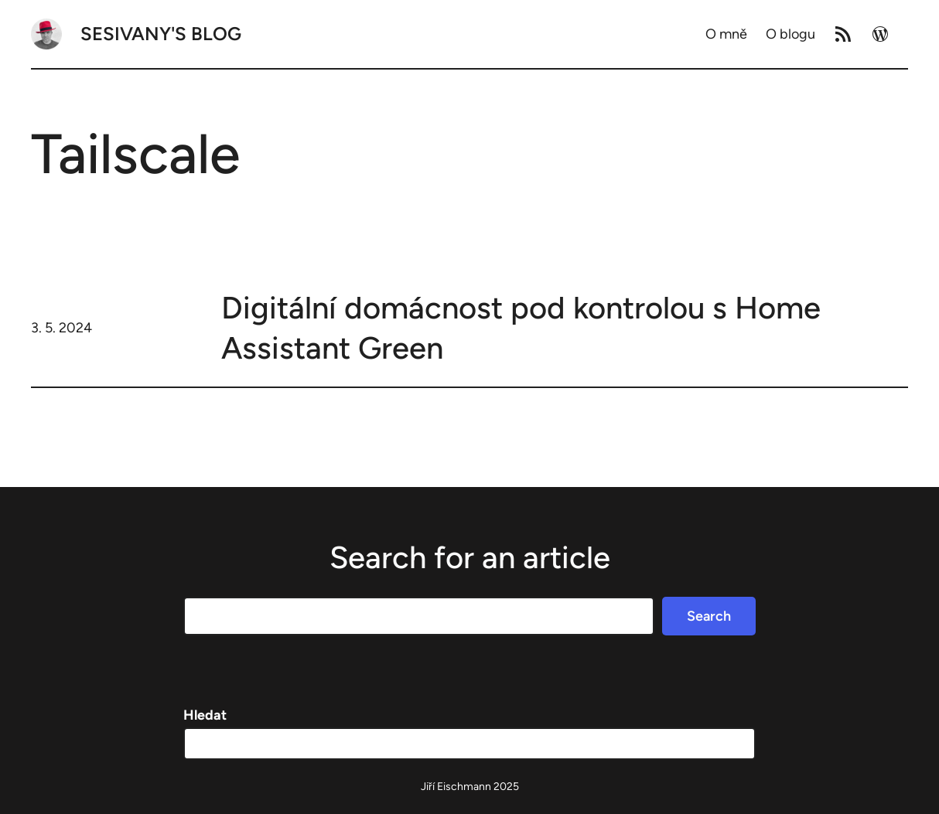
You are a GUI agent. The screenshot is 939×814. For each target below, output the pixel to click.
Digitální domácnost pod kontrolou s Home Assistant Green (521, 327)
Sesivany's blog (160, 33)
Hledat (205, 715)
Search (709, 616)
